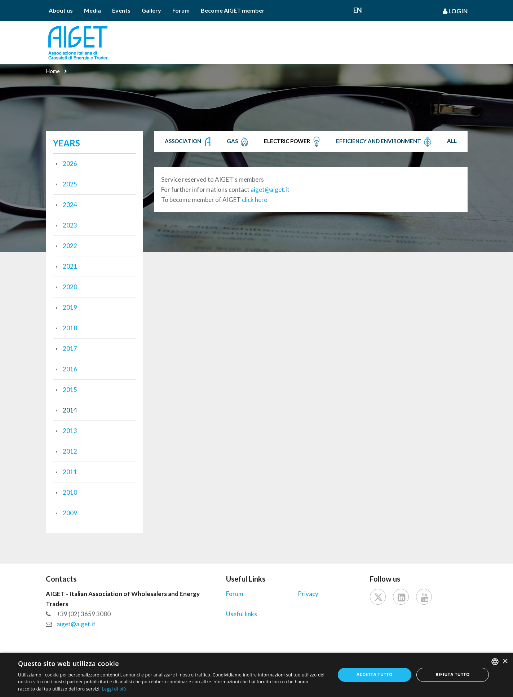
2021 (70, 266)
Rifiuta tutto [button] (452, 674)
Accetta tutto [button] (375, 674)
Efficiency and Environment (384, 141)
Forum (181, 10)
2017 (70, 348)
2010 (70, 492)
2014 (70, 410)
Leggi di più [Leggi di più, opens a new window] (114, 689)
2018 (70, 328)
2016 (70, 369)
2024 (70, 204)
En (357, 10)
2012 (70, 451)
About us (61, 10)
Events (121, 10)
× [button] (505, 661)
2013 (70, 430)
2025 (70, 184)
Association (189, 141)
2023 (70, 225)
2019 (70, 307)
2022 (70, 246)
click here (254, 199)
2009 (70, 513)
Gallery (151, 10)
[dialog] (256, 675)
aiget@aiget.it (270, 189)
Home (53, 71)
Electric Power (293, 141)
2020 (70, 287)
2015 (70, 389)
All (452, 140)
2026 (70, 163)
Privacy (308, 593)
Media (92, 10)
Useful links (241, 614)
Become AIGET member (233, 10)
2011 (70, 472)
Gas (238, 141)
